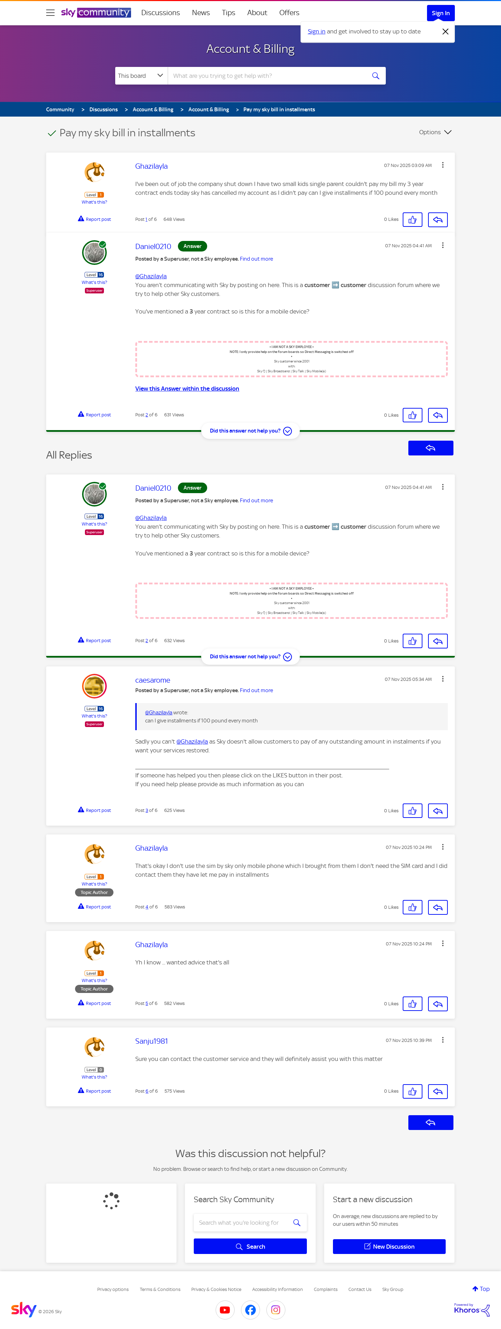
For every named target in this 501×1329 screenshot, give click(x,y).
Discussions (160, 12)
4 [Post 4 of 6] (147, 906)
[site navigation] (50, 13)
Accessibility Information (277, 1289)
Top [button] (485, 1288)
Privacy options (113, 1289)
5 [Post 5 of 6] (147, 1003)
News (201, 12)
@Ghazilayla (151, 276)
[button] (443, 165)
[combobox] (266, 76)
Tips (228, 12)
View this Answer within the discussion (187, 388)
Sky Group (392, 1289)
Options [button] (430, 132)
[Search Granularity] (141, 76)
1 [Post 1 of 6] (146, 219)
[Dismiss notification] (445, 31)
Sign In (441, 13)
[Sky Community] (96, 12)
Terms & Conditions (160, 1289)
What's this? (94, 202)
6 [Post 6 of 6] (147, 1091)
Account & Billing (250, 49)
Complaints (326, 1289)
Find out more (256, 259)
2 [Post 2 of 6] (147, 414)
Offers (289, 12)
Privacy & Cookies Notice (216, 1289)
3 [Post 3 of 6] (147, 810)
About (257, 12)
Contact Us (359, 1289)
